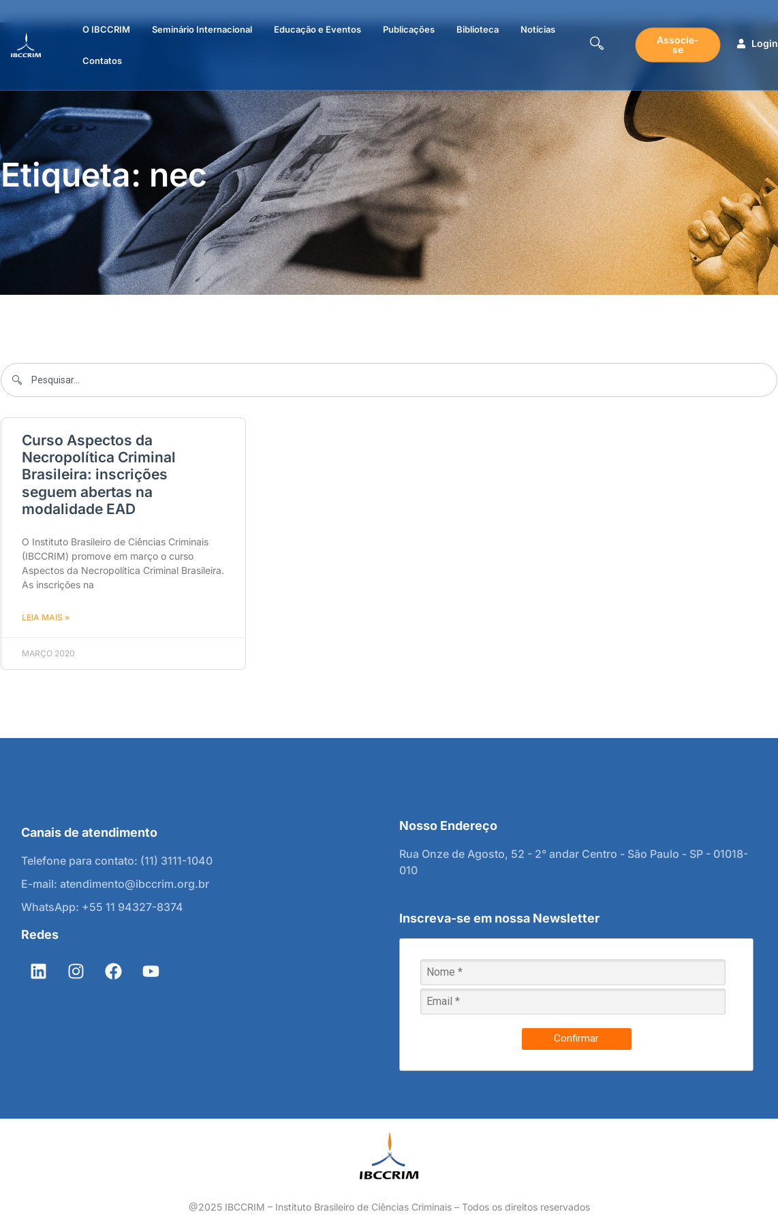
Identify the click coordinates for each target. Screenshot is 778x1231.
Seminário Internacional (202, 29)
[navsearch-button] (596, 44)
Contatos (102, 60)
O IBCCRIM (106, 29)
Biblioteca (477, 29)
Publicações (409, 29)
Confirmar (576, 1038)
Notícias (537, 29)
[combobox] (389, 380)
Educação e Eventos (317, 29)
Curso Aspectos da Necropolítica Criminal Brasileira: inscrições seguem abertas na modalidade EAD (99, 474)
